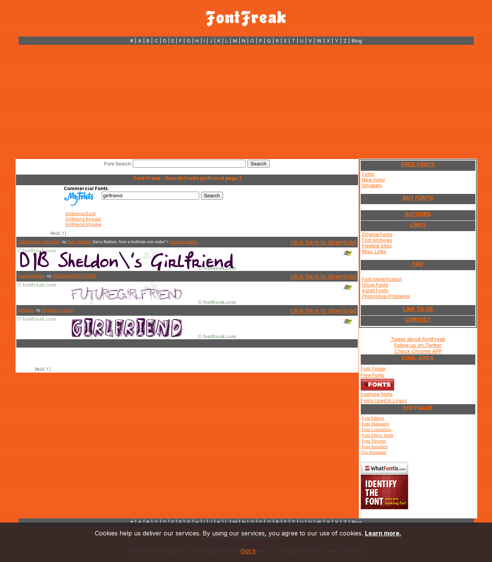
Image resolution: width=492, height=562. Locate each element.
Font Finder (373, 369)
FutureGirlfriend (31, 276)
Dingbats (372, 185)
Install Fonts (375, 290)
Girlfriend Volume (83, 224)
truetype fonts (377, 394)
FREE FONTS (418, 164)
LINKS (418, 225)
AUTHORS (418, 214)
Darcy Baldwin (79, 242)
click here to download (323, 242)
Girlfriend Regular (83, 219)
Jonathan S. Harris (57, 310)
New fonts (373, 180)
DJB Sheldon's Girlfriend (38, 242)
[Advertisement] (246, 102)
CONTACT (418, 319)
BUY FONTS (417, 198)
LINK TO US (418, 309)
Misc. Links (374, 251)
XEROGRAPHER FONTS (74, 276)
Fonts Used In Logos (384, 400)
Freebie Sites (377, 246)
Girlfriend (25, 310)
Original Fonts (377, 234)
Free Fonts (373, 375)
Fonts (368, 174)
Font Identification (382, 279)
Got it (248, 551)
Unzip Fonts (375, 285)
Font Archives (377, 240)
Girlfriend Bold (80, 213)
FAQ (417, 264)
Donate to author (183, 242)
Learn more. (383, 533)
